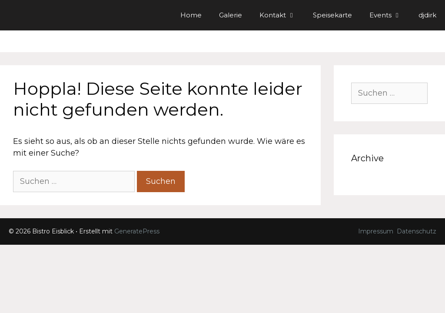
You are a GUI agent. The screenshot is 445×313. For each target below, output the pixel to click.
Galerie (230, 15)
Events (389, 15)
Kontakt (281, 15)
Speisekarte (332, 15)
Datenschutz (416, 231)
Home (191, 15)
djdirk (427, 15)
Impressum (375, 231)
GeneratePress (136, 231)
